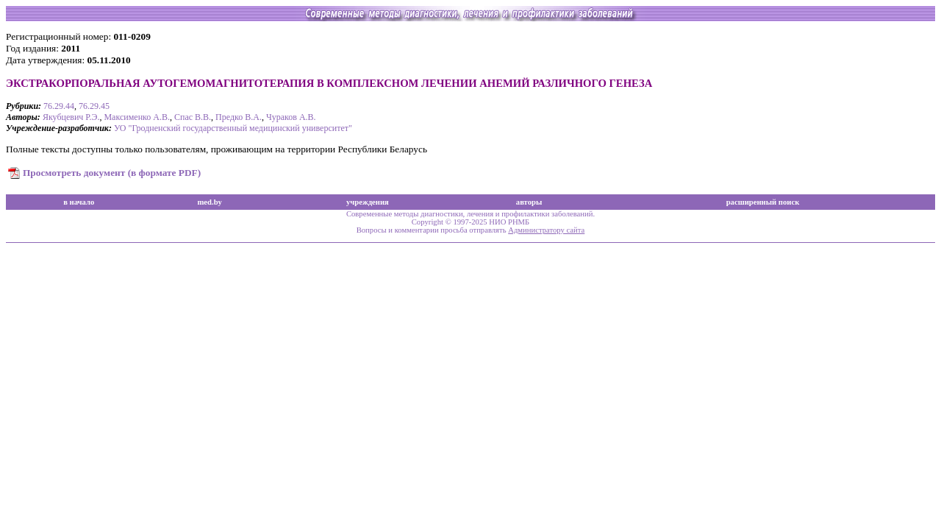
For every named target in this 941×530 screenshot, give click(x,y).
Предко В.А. (238, 117)
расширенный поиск (763, 202)
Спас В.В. (192, 117)
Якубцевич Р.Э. (71, 117)
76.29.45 (94, 106)
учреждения (367, 202)
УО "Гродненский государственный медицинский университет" (233, 128)
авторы (529, 202)
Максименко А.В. (137, 117)
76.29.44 (58, 106)
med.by (209, 202)
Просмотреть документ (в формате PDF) (112, 172)
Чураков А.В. (291, 117)
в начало (78, 202)
